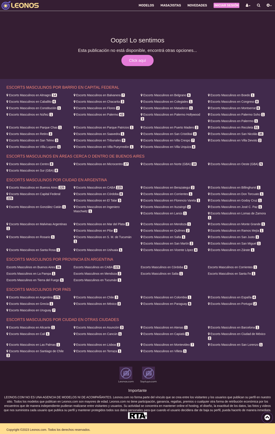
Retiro (29, 134)
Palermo (99, 114)
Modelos (146, 5)
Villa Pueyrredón (103, 147)
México (97, 303)
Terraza (97, 351)
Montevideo (167, 344)
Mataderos (167, 108)
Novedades (197, 5)
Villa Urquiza (168, 147)
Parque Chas (34, 127)
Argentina (33, 297)
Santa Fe (231, 273)
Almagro (31, 95)
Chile (96, 297)
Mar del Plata (101, 224)
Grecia (29, 303)
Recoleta (233, 127)
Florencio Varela (170, 200)
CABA (98, 187)
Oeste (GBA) (235, 164)
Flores (97, 108)
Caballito (31, 101)
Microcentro (101, 164)
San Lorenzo (235, 344)
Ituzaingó (166, 207)
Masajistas (170, 5)
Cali (27, 334)
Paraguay (166, 303)
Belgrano (166, 95)
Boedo (231, 95)
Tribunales (99, 140)
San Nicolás (235, 134)
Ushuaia (98, 250)
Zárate (231, 250)
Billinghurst (234, 187)
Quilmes (165, 230)
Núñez (29, 114)
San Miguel (234, 243)
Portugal (232, 303)
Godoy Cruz (235, 200)
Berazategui (167, 187)
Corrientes (166, 194)
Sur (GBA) (32, 170)
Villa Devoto (235, 140)
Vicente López (169, 250)
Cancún (98, 334)
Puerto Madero (169, 127)
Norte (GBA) (169, 164)
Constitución (33, 108)
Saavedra (99, 134)
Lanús (164, 213)
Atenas (164, 327)
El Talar (97, 200)
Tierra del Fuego (35, 280)
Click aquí (137, 60)
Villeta (163, 351)
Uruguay (30, 310)
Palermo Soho (236, 114)
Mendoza (166, 224)
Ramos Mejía (235, 230)
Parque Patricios (103, 127)
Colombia (166, 297)
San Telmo (32, 140)
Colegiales (166, 101)
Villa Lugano (33, 147)
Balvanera (99, 95)
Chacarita (99, 101)
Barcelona (233, 327)
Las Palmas (33, 344)
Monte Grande (236, 224)
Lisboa (97, 344)
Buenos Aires (35, 187)
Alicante (30, 327)
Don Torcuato (236, 194)
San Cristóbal (169, 134)
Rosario (30, 237)
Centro (29, 164)
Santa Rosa (33, 250)
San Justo (233, 237)
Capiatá (165, 334)
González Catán (36, 207)
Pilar (96, 230)
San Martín (167, 243)
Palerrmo (233, 121)
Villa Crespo (168, 140)
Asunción (99, 327)
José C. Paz (235, 207)
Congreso (233, 101)
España (232, 297)
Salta (163, 237)
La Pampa (30, 273)
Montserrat (234, 108)
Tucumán (97, 280)
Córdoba (98, 194)
